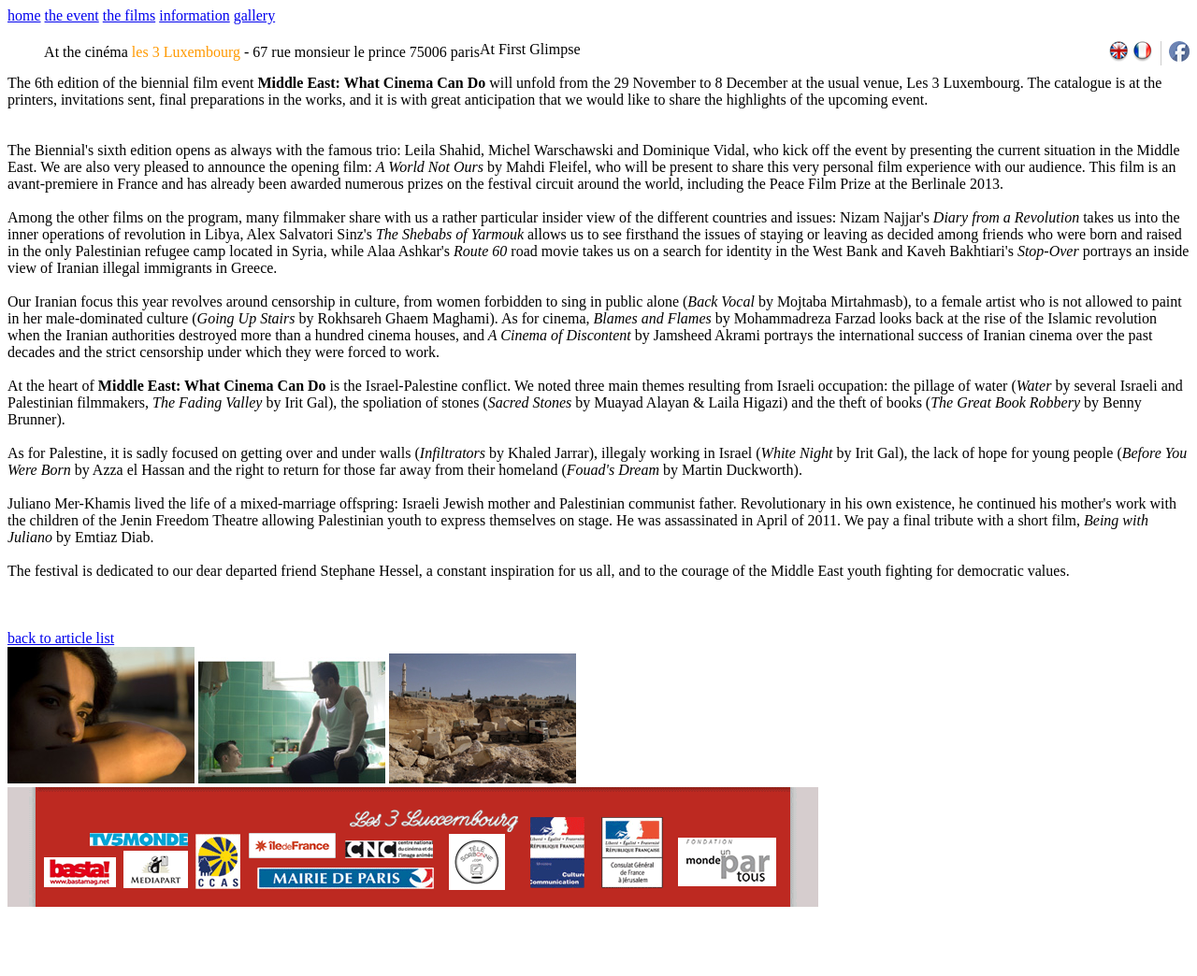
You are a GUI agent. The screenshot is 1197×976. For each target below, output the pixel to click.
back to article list (60, 638)
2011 (1022, 969)
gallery (254, 15)
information (194, 15)
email (152, 969)
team (338, 969)
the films (129, 15)
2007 (940, 969)
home (24, 15)
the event (72, 15)
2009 (981, 969)
